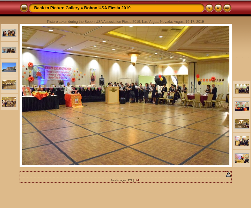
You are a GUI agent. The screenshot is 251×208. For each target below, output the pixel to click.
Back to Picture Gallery (57, 7)
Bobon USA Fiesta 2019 (107, 7)
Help (137, 180)
